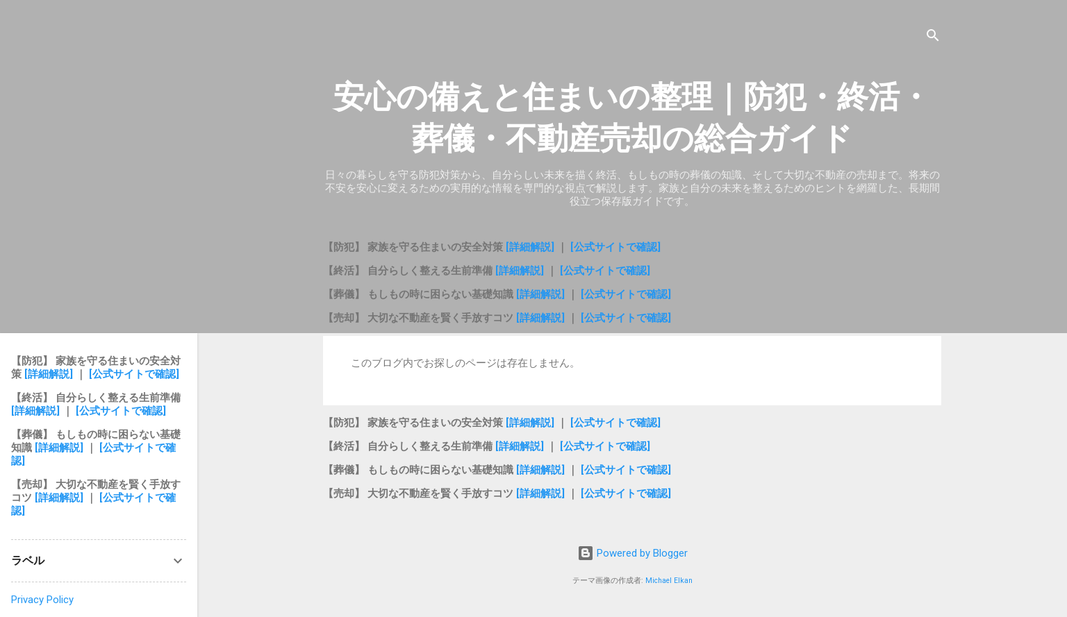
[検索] (933, 38)
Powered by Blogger (632, 553)
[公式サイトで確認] (615, 247)
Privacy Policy (42, 599)
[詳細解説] (531, 247)
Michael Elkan (669, 580)
